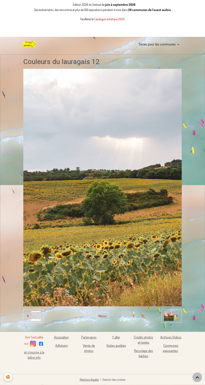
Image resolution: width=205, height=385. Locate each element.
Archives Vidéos (170, 337)
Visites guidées (116, 345)
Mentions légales (89, 380)
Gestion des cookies (113, 380)
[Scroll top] (197, 377)
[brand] (29, 44)
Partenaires (89, 337)
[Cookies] (8, 377)
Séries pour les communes (157, 44)
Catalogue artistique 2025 (109, 19)
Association (61, 337)
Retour (102, 316)
